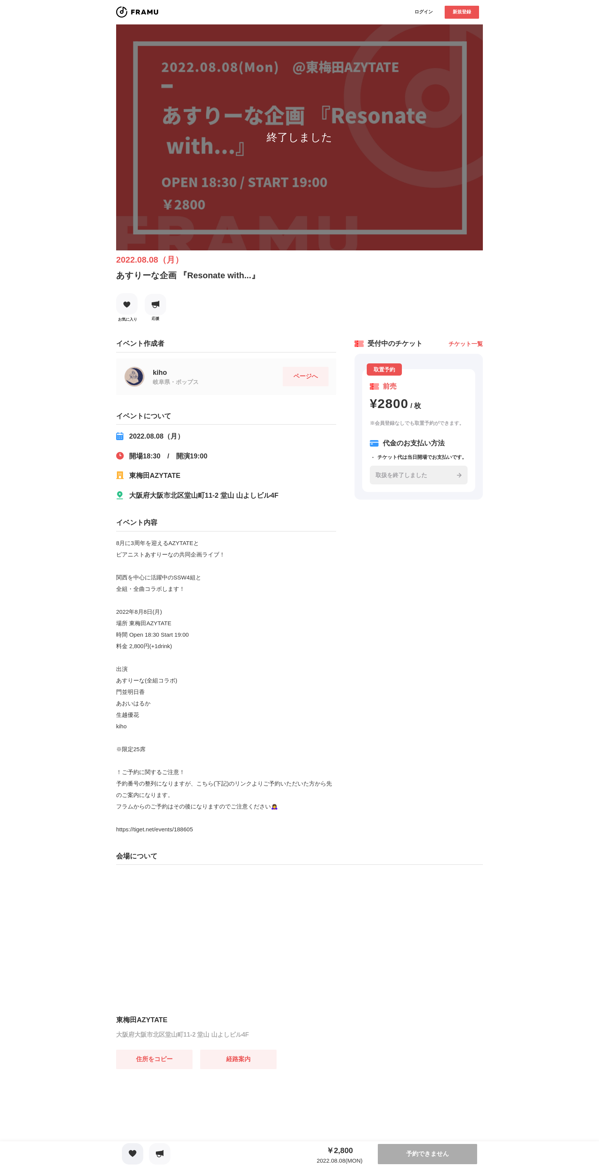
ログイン (423, 12)
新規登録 (462, 12)
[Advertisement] (173, 1117)
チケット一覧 (465, 343)
